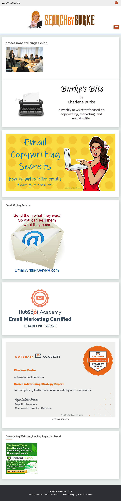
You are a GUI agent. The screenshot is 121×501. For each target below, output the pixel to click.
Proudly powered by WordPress (43, 494)
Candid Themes (85, 494)
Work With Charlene (11, 3)
